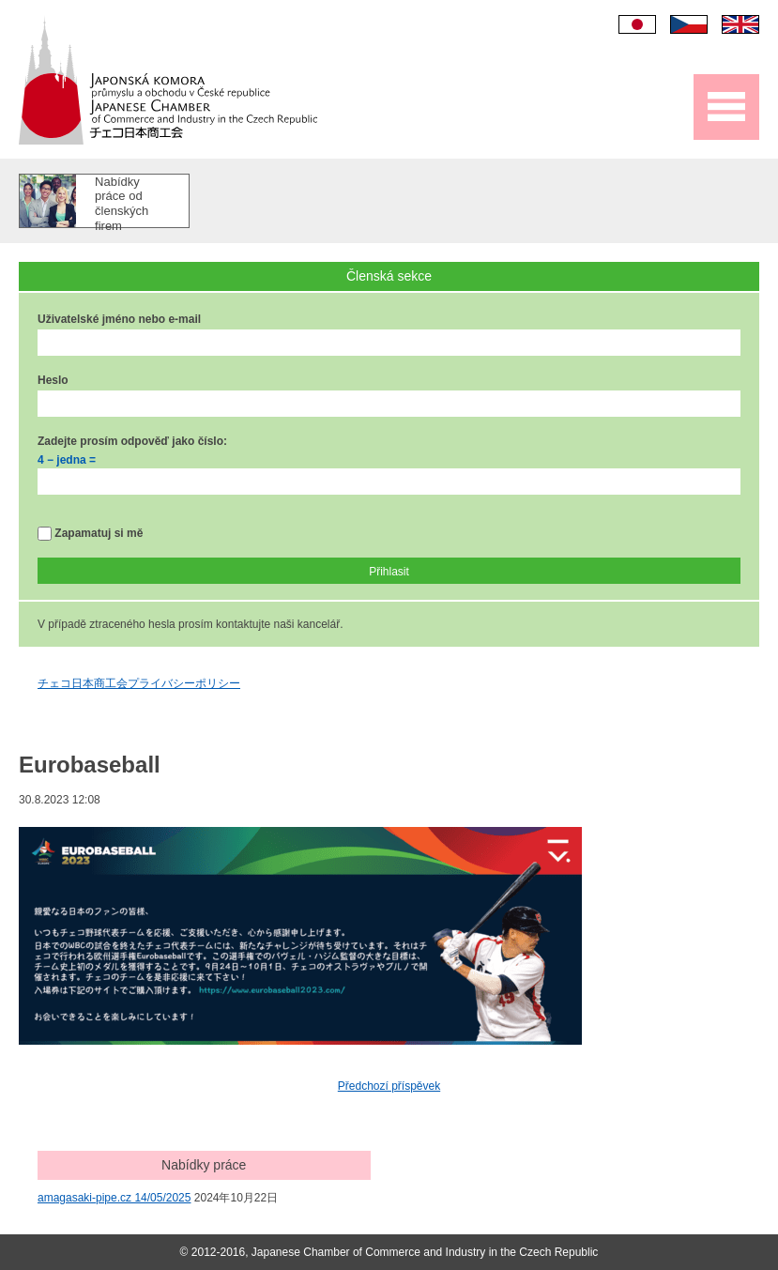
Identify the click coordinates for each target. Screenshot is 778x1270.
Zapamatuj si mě (90, 534)
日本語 (637, 24)
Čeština (689, 24)
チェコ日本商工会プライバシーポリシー (139, 683)
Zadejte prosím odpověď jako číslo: (132, 441)
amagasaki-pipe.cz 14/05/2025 (114, 1197)
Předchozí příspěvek (389, 1086)
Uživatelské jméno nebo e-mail (119, 319)
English (740, 24)
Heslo (53, 380)
